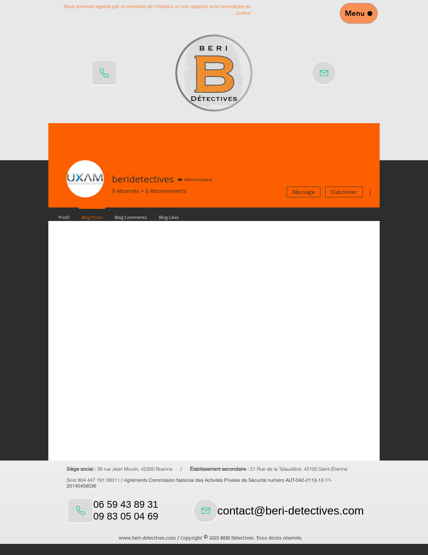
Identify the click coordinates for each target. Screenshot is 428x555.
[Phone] (104, 73)
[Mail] (324, 73)
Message (303, 192)
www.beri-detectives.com (147, 537)
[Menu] (359, 13)
